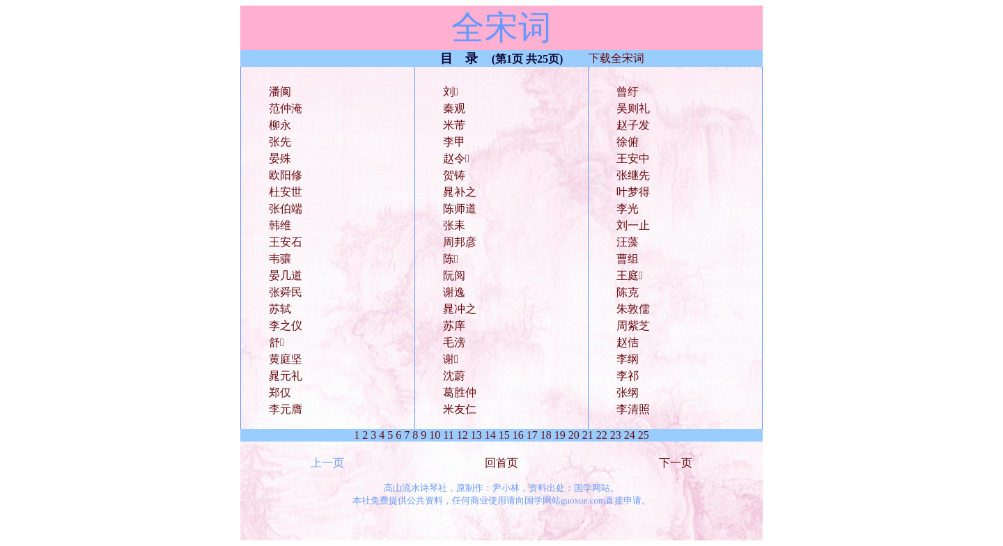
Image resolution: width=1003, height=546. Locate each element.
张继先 (633, 175)
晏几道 (285, 275)
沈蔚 (454, 376)
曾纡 (627, 92)
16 (518, 435)
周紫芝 (633, 326)
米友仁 (459, 409)
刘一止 (633, 225)
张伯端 (285, 208)
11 (448, 435)
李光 (627, 208)
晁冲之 (459, 309)
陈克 (627, 292)
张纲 (627, 392)
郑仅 (280, 392)
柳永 (280, 125)
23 (615, 435)
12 (462, 435)
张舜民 (285, 292)
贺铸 (454, 175)
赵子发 (633, 125)
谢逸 (454, 292)
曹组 (627, 259)
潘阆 (280, 92)
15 (504, 435)
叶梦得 (633, 192)
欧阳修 (285, 175)
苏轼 (280, 309)
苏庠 (454, 326)
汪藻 (627, 242)
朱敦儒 (633, 309)
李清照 (633, 409)
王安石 (285, 242)
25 (643, 435)
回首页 (501, 463)
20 (574, 435)
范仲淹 (285, 108)
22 (601, 435)
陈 (450, 259)
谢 (450, 359)
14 (490, 435)
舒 (276, 342)
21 (587, 435)
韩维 (280, 225)
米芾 (454, 125)
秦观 (454, 108)
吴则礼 (633, 108)
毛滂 (454, 342)
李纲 (627, 359)
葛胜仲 (459, 392)
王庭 (629, 275)
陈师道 (459, 208)
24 (629, 435)
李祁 (627, 376)
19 (560, 435)
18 (546, 435)
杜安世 (285, 192)
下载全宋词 (616, 58)
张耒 (454, 225)
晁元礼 (285, 376)
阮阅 (454, 275)
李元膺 (285, 409)
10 (434, 435)
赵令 (456, 158)
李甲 (454, 142)
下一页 (675, 463)
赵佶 (627, 342)
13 (476, 435)
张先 (280, 142)
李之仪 (285, 326)
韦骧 (280, 259)
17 (532, 435)
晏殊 (280, 158)
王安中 (633, 158)
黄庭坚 (285, 359)
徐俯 (627, 142)
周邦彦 (459, 242)
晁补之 (459, 192)
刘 (450, 92)
